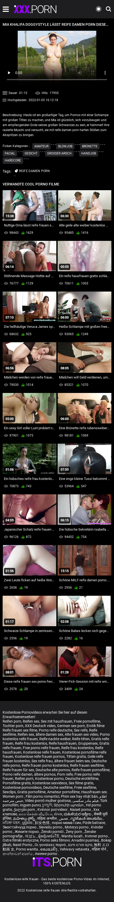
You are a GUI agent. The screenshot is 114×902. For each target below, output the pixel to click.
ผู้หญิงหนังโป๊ (49, 836)
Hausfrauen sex (94, 792)
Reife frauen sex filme (20, 730)
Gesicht (31, 153)
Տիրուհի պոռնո (69, 805)
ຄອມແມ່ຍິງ (49, 849)
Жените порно (27, 832)
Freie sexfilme (85, 787)
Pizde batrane (94, 823)
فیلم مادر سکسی (85, 801)
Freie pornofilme (87, 721)
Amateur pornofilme (63, 792)
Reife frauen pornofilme (91, 770)
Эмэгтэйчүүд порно (20, 827)
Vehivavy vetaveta (75, 849)
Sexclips (9, 792)
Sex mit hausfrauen (56, 721)
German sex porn (71, 726)
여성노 (31, 836)
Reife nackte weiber (54, 739)
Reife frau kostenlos (31, 743)
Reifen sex (31, 721)
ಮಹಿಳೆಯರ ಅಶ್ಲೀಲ (78, 814)
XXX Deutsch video (40, 726)
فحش (64, 818)
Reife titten (81, 739)
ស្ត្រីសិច (27, 823)
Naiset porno (81, 809)
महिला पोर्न (99, 849)
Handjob (88, 153)
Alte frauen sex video (81, 734)
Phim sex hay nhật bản (79, 796)
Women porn (13, 796)
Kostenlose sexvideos (49, 783)
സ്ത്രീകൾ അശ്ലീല (86, 818)
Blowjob (65, 146)
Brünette (89, 146)
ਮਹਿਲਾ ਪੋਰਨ (12, 823)
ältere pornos (45, 774)
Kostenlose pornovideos (22, 787)
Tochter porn (13, 726)
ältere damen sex (49, 734)
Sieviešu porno (51, 827)
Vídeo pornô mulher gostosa (48, 801)
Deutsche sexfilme (58, 787)
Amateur (41, 146)
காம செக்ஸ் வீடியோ (35, 814)
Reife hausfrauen (63, 743)
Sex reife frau (42, 761)
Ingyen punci (30, 805)
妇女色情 (42, 823)
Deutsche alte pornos (53, 770)
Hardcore (13, 160)
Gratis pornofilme (31, 792)
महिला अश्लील (47, 818)
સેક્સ (58, 814)
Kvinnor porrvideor (52, 809)
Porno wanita (27, 849)
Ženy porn (74, 832)
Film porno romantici (42, 796)
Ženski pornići (52, 832)
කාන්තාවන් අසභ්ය (18, 854)
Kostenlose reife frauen (42, 752)
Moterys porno (77, 827)
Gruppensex (88, 743)
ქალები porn (25, 809)
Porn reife (65, 774)
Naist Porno (23, 845)
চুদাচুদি (47, 805)
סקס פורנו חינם (80, 845)
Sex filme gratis (81, 783)
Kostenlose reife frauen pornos (40, 756)
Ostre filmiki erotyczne (21, 840)
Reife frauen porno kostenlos (45, 765)
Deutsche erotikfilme (81, 778)
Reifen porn (12, 721)
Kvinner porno (96, 836)
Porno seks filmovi (55, 840)
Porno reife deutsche (55, 730)
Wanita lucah (72, 836)
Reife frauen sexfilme (87, 765)
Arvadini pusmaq (85, 840)
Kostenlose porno (49, 778)
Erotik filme (95, 726)
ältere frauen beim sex (72, 761)
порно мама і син (66, 823)
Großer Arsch (59, 153)
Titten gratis (76, 756)
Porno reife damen (17, 774)
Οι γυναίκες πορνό (51, 845)
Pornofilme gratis (17, 783)
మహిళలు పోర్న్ (24, 818)
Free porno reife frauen (41, 748)
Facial (10, 153)
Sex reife (81, 730)
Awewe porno (46, 854)
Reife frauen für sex (18, 770)
